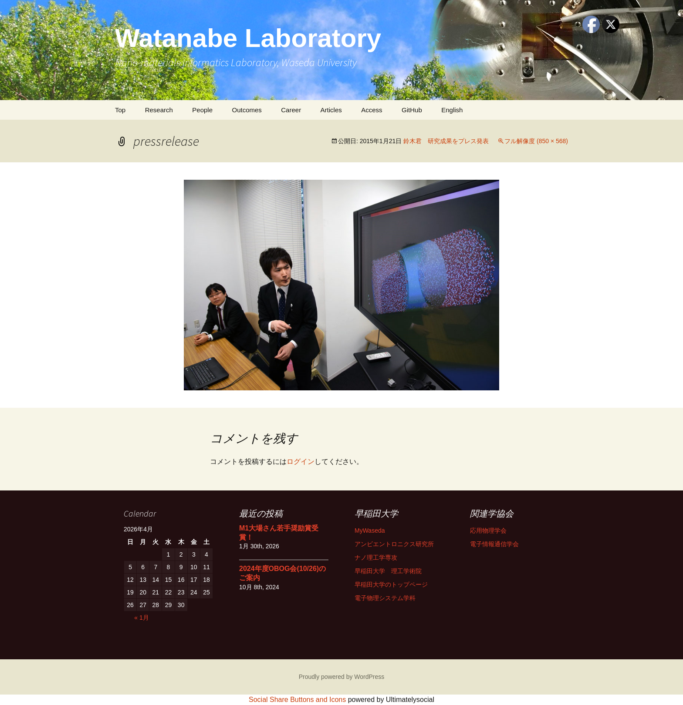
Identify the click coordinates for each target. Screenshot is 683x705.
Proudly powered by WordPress (342, 676)
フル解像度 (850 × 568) (536, 141)
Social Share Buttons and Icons (297, 699)
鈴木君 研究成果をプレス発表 (446, 141)
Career (291, 110)
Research (159, 110)
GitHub (412, 110)
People (202, 110)
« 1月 (141, 617)
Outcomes (246, 110)
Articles (331, 110)
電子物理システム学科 (385, 597)
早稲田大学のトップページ (391, 584)
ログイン (300, 461)
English (452, 110)
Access (371, 110)
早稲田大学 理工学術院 (388, 570)
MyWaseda (370, 530)
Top (120, 110)
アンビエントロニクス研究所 (394, 543)
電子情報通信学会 (494, 543)
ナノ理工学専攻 (376, 557)
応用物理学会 (488, 530)
